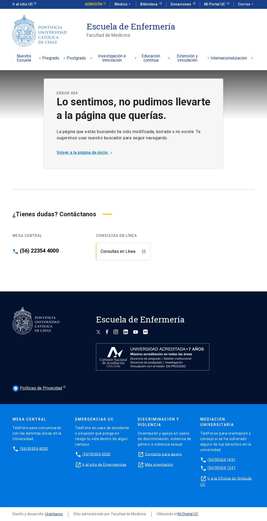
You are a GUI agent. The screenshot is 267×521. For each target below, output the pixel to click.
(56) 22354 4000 (39, 250)
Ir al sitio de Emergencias (104, 464)
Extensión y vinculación (193, 58)
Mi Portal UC (215, 4)
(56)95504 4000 (34, 448)
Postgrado (80, 58)
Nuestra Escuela (29, 58)
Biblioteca (149, 4)
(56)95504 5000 (96, 454)
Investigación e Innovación (118, 58)
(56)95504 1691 (222, 459)
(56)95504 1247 (222, 468)
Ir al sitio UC (23, 4)
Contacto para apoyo (163, 454)
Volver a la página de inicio (85, 152)
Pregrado (54, 58)
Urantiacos (54, 514)
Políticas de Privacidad (37, 388)
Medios (123, 4)
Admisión (93, 4)
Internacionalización (232, 58)
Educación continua (156, 58)
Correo (246, 4)
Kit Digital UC (188, 514)
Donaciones (181, 4)
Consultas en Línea (123, 251)
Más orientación (159, 464)
